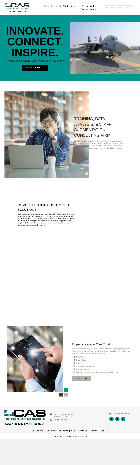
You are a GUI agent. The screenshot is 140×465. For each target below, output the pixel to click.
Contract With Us (79, 431)
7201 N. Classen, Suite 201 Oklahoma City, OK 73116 (63, 415)
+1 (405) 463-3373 (60, 420)
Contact (104, 431)
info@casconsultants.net (122, 413)
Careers (94, 431)
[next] (134, 48)
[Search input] (118, 7)
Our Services (37, 431)
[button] (35, 68)
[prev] (75, 48)
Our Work (51, 431)
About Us (63, 431)
